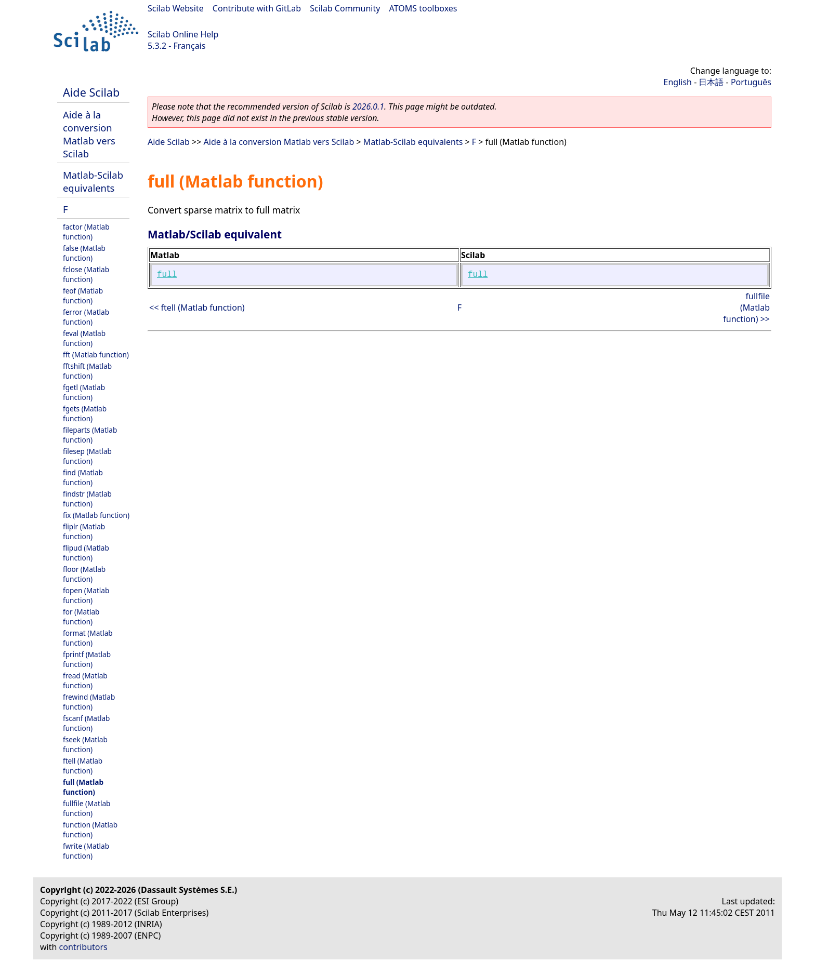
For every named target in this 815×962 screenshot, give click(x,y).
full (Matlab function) (83, 787)
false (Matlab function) (84, 253)
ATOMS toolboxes (423, 8)
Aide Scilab (91, 92)
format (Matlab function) (88, 638)
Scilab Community (345, 8)
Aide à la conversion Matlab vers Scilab (89, 134)
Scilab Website (176, 8)
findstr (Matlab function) (87, 499)
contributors (83, 947)
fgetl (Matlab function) (84, 392)
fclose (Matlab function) (86, 274)
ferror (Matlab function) (86, 317)
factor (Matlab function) (86, 232)
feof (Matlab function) (83, 295)
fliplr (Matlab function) (84, 531)
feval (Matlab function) (84, 338)
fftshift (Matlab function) (87, 371)
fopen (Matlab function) (86, 595)
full (167, 274)
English (678, 82)
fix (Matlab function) (96, 515)
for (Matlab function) (81, 616)
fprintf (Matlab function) (87, 659)
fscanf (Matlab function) (86, 723)
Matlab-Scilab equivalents (93, 181)
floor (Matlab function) (84, 574)
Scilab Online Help (183, 34)
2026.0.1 (368, 106)
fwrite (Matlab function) (86, 851)
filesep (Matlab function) (87, 456)
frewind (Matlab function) (89, 702)
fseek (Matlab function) (85, 744)
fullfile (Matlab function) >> (746, 307)
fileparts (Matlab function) (90, 435)
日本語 (711, 82)
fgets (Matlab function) (85, 413)
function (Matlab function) (90, 829)
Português (751, 82)
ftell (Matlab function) (82, 766)
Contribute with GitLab (257, 8)
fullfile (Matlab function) (86, 808)
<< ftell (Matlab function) (197, 307)
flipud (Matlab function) (86, 553)
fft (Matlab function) (96, 354)
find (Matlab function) (83, 477)
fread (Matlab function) (85, 680)
